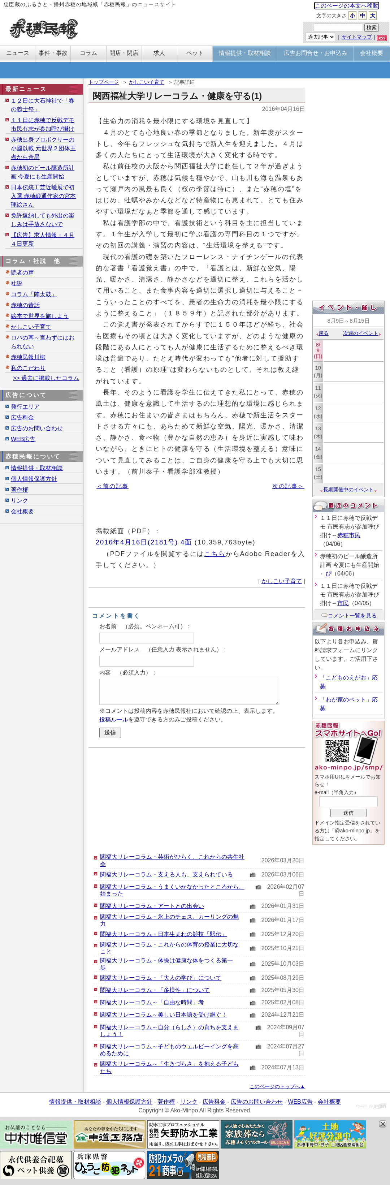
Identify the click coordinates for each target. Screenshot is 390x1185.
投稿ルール (113, 719)
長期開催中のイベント (348, 489)
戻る (322, 333)
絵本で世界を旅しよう (40, 316)
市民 (343, 603)
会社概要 (22, 511)
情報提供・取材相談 (37, 468)
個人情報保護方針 (34, 479)
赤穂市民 (348, 535)
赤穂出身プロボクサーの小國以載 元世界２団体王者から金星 (43, 148)
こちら (215, 553)
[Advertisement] (196, 800)
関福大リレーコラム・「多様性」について (155, 990)
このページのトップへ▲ (277, 1086)
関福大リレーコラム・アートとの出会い (152, 906)
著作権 (19, 490)
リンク (19, 500)
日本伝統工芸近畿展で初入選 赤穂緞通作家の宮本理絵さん (43, 196)
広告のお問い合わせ (37, 428)
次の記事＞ (288, 486)
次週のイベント (362, 333)
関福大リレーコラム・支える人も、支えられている (166, 874)
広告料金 (22, 417)
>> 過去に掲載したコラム (46, 378)
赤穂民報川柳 (28, 357)
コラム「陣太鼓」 (34, 294)
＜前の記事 (112, 486)
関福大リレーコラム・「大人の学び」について (160, 978)
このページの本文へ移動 (346, 6)
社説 (16, 283)
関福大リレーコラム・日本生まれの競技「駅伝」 (163, 934)
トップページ (103, 82)
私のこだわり (28, 368)
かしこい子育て (146, 82)
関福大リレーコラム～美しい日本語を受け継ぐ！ (163, 1015)
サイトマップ (357, 37)
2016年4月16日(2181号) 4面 (144, 542)
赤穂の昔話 (25, 305)
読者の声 (22, 273)
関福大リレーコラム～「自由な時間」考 (152, 1002)
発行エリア (25, 407)
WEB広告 (23, 439)
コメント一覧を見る (349, 615)
